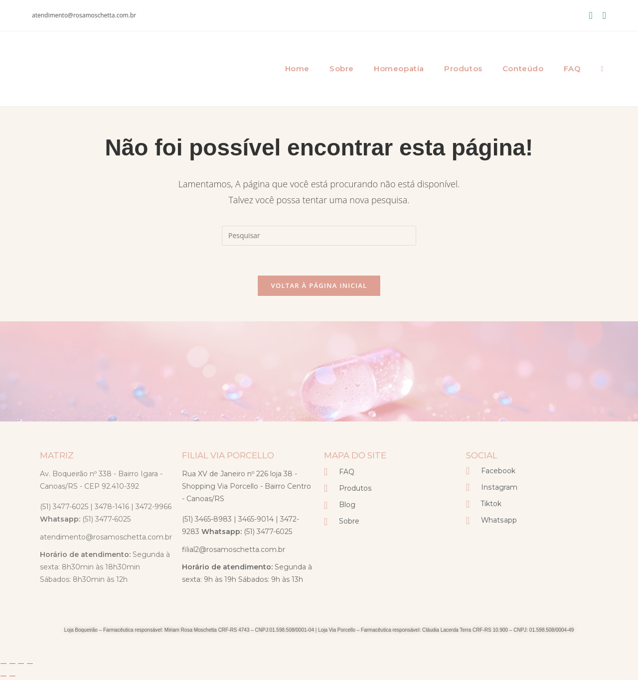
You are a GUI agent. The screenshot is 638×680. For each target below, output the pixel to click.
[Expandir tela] (12, 664)
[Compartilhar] (20, 664)
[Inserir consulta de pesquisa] (319, 236)
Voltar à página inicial (319, 285)
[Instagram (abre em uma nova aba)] (602, 15)
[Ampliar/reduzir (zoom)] (3, 664)
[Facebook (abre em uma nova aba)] (590, 15)
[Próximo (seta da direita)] (12, 677)
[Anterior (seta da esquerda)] (3, 677)
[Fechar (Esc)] (29, 664)
